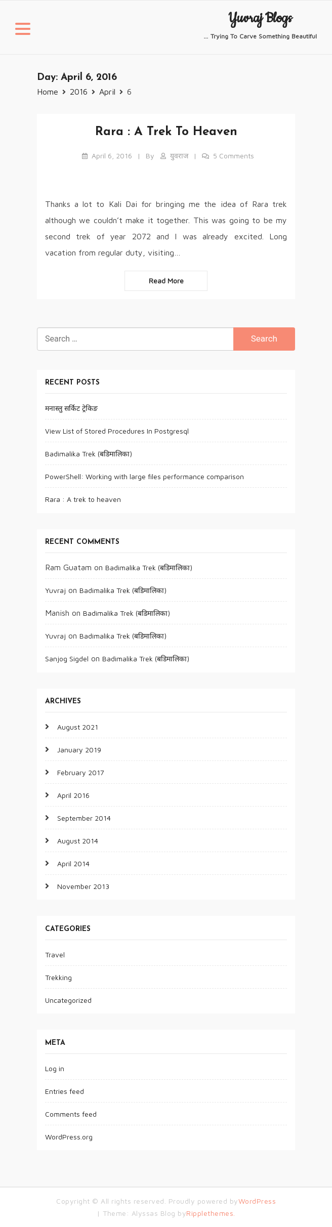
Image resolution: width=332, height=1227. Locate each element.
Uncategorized (68, 1000)
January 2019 (79, 749)
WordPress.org (69, 1136)
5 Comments (233, 155)
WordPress (257, 1201)
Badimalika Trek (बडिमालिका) (88, 453)
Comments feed (71, 1114)
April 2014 (73, 863)
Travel (55, 954)
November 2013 (83, 886)
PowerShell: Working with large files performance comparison (144, 476)
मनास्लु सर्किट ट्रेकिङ (71, 408)
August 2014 (77, 840)
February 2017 (80, 772)
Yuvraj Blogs (260, 18)
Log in (54, 1068)
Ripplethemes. (210, 1213)
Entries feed (64, 1091)
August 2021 (77, 727)
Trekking (58, 977)
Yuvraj (55, 590)
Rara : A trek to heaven (166, 132)
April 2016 (73, 795)
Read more (166, 280)
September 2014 (84, 818)
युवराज (179, 155)
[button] (22, 30)
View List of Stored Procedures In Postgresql (117, 431)
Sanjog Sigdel (67, 658)
